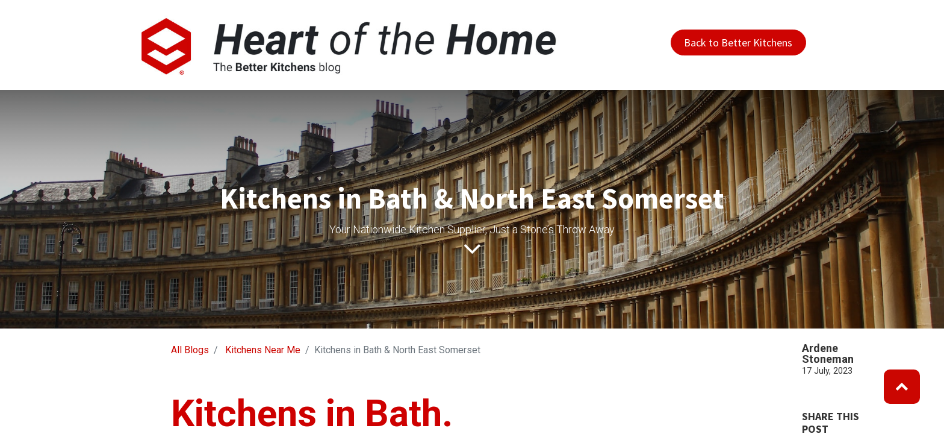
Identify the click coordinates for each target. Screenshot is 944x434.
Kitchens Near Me (262, 350)
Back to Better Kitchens (738, 42)
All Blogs (190, 350)
